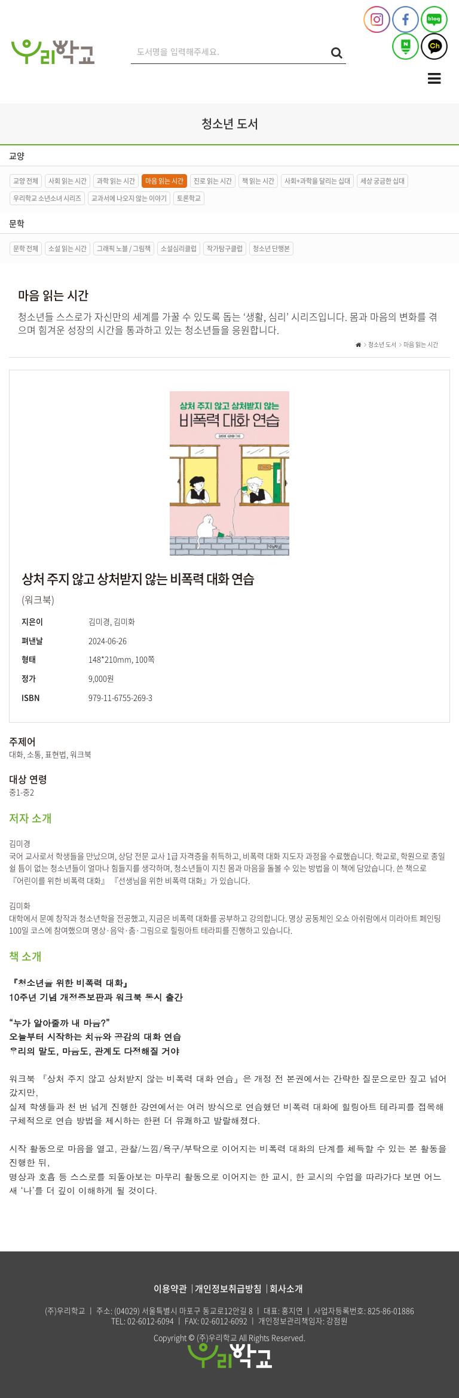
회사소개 (286, 1288)
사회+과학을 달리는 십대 (317, 181)
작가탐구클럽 (225, 248)
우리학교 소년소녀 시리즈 (47, 198)
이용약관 (170, 1288)
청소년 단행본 (271, 248)
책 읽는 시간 (258, 181)
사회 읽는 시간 (67, 181)
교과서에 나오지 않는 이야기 (129, 198)
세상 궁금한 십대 (382, 181)
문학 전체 (25, 248)
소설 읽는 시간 (67, 248)
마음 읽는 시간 (164, 181)
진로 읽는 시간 (213, 181)
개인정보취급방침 (228, 1288)
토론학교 (189, 198)
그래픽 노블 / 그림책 (124, 248)
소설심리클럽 (179, 248)
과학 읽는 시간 (116, 181)
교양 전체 (25, 181)
